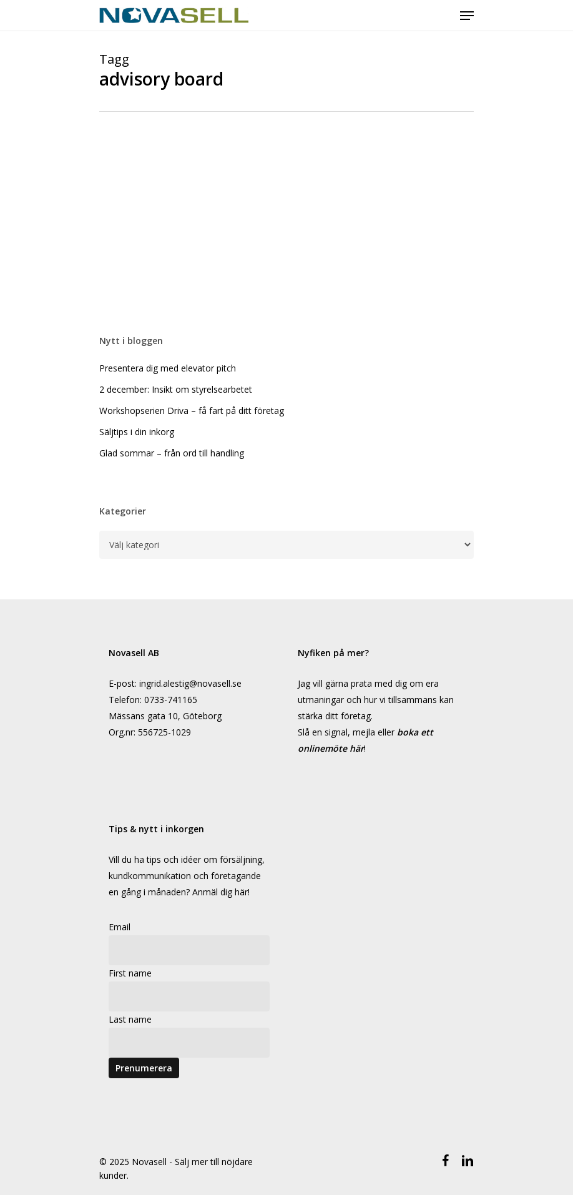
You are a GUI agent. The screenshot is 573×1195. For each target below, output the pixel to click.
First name (130, 973)
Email (119, 927)
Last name (130, 1019)
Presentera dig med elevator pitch (167, 368)
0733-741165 (170, 700)
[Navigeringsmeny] (467, 15)
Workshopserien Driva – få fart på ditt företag (191, 410)
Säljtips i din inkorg (136, 432)
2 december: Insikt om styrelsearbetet (175, 389)
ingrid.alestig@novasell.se (190, 683)
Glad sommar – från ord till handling (171, 453)
